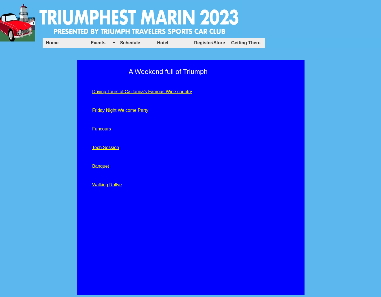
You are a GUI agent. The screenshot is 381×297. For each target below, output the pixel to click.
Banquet (100, 166)
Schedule (130, 42)
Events (98, 42)
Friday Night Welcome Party (120, 110)
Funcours (101, 128)
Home (52, 42)
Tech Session (105, 147)
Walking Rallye (107, 184)
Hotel (162, 42)
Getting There (245, 42)
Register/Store (209, 42)
